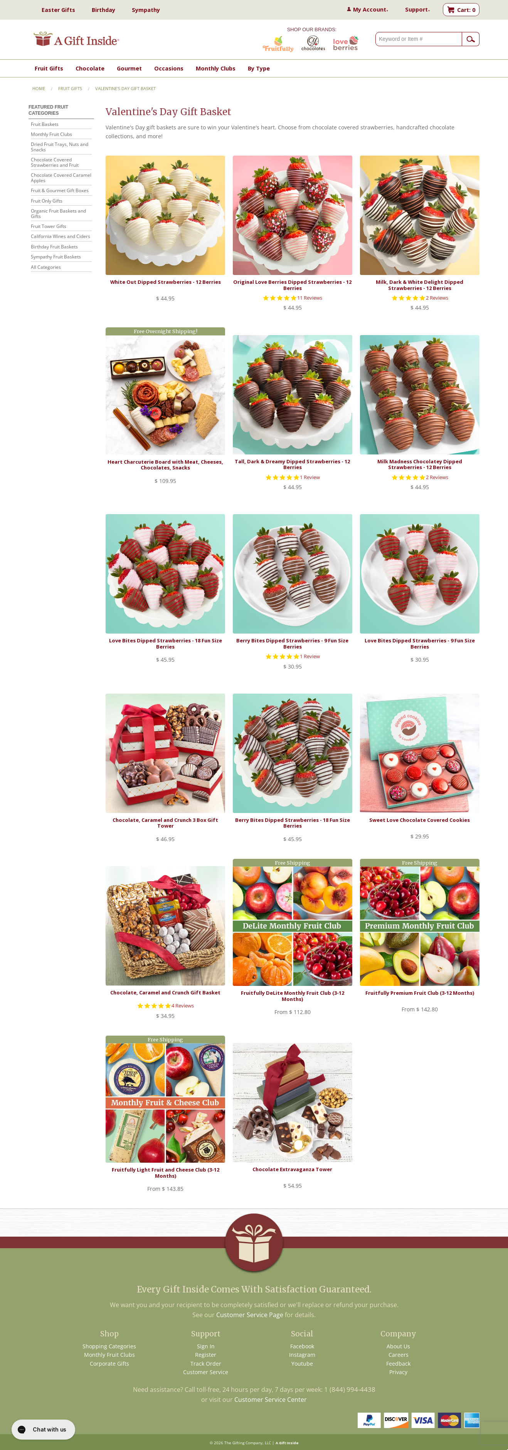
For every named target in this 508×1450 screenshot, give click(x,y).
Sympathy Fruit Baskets (56, 257)
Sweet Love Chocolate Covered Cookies (419, 819)
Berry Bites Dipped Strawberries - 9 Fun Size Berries (292, 643)
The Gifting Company (243, 1442)
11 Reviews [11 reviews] (309, 298)
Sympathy (146, 9)
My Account (371, 9)
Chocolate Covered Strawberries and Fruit (55, 162)
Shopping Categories (109, 1346)
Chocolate (90, 68)
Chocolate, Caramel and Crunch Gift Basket (165, 992)
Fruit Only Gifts (46, 201)
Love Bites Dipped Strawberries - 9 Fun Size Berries (420, 643)
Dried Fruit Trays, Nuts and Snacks (59, 147)
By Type (259, 68)
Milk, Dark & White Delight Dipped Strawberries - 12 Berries (419, 284)
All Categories (46, 267)
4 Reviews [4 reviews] (183, 1005)
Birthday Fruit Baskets (54, 247)
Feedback (398, 1363)
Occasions (168, 68)
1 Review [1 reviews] (310, 477)
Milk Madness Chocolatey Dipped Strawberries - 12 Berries (419, 464)
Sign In (206, 1346)
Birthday (103, 9)
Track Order (205, 1363)
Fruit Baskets (45, 124)
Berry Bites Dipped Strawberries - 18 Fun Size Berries (292, 822)
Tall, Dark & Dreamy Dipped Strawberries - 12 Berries (292, 464)
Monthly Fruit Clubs (51, 134)
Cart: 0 (466, 9)
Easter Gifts (58, 9)
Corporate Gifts (109, 1363)
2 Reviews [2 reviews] (437, 298)
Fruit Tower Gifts (48, 227)
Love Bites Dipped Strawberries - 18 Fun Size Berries (165, 643)
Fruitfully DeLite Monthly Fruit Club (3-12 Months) (292, 995)
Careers (399, 1354)
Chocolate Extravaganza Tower (292, 1169)
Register (205, 1354)
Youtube (302, 1363)
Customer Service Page (249, 1315)
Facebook (302, 1346)
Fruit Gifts (49, 68)
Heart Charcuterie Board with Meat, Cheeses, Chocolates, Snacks (165, 464)
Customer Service (205, 1372)
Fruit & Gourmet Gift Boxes (60, 191)
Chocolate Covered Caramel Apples (61, 178)
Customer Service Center (270, 1399)
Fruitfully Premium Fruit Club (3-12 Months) (419, 992)
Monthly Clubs (215, 68)
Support (417, 9)
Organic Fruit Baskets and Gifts (58, 214)
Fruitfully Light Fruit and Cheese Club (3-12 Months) (165, 1172)
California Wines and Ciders (60, 237)
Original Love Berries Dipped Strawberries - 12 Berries (292, 284)
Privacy (398, 1372)
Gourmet (129, 68)
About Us (398, 1346)
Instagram (302, 1354)
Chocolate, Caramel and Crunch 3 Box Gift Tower (165, 822)
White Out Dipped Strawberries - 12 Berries (165, 281)
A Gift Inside (287, 1442)
